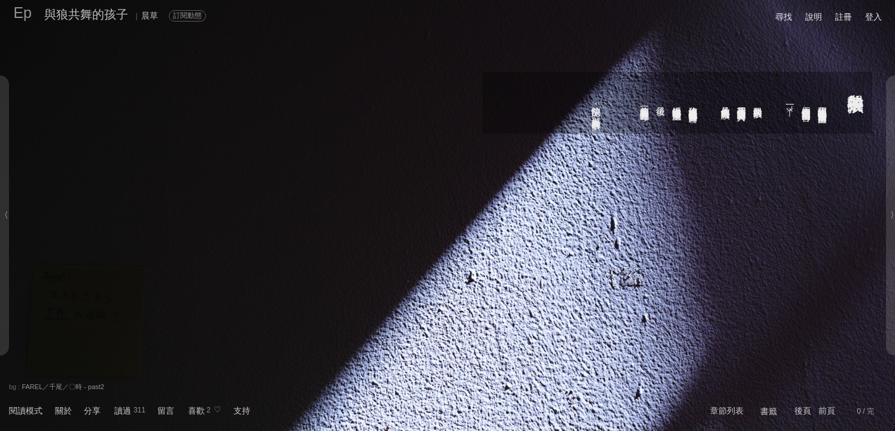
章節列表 (727, 410)
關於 (63, 410)
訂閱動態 (187, 15)
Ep (22, 12)
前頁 (826, 410)
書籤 (768, 411)
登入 (873, 17)
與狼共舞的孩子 (86, 14)
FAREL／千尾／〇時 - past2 (63, 386)
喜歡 (196, 410)
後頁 (802, 410)
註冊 (843, 17)
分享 (92, 410)
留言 (165, 410)
